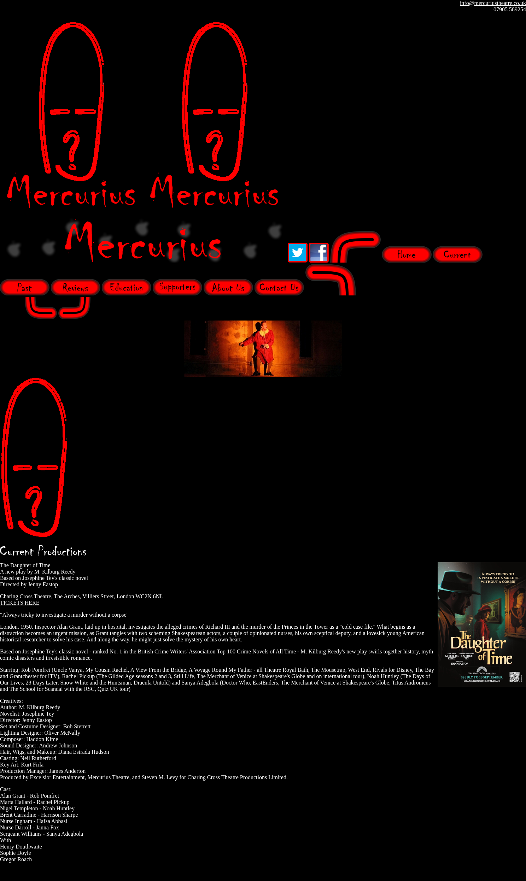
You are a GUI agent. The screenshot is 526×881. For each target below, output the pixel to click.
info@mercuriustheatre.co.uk (493, 3)
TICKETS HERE (20, 603)
